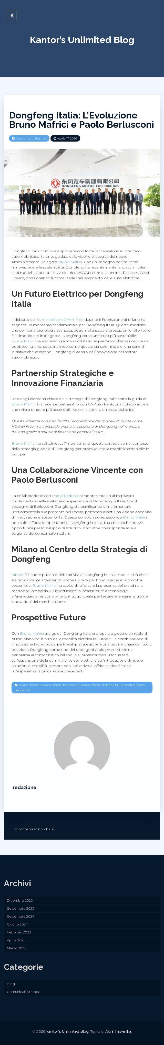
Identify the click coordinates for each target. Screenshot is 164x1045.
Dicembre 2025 (20, 900)
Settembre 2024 (20, 916)
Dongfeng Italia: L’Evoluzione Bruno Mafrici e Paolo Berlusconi (81, 120)
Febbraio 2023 (19, 932)
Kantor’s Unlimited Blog (82, 39)
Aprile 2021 (15, 940)
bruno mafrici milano (96, 685)
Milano (18, 574)
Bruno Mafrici (70, 262)
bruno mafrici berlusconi (60, 685)
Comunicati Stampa (31, 138)
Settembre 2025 (20, 908)
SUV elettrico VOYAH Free (60, 319)
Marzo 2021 (16, 948)
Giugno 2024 (17, 924)
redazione (24, 787)
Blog (11, 984)
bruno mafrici (29, 685)
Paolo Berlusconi (67, 495)
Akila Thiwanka (118, 1031)
